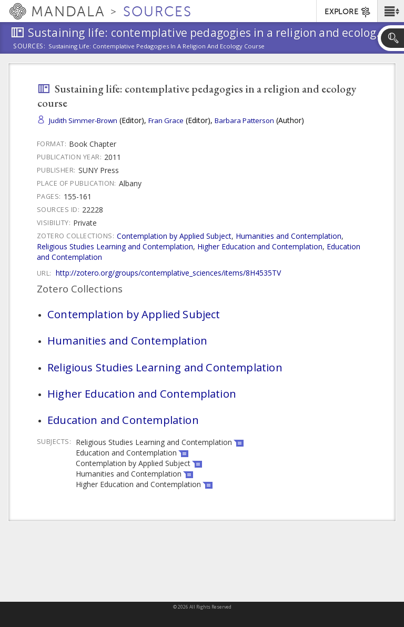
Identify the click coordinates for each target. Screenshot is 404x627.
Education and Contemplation (123, 419)
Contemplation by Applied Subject (174, 236)
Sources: (29, 46)
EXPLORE (348, 12)
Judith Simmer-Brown (83, 120)
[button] (390, 11)
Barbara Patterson (244, 120)
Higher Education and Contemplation (259, 246)
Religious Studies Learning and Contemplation (115, 246)
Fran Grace (166, 120)
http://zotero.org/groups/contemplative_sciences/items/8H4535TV (168, 273)
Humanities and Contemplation (288, 236)
